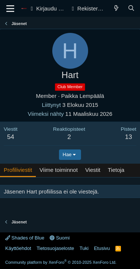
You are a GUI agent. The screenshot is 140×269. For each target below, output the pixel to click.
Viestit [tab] (92, 170)
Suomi (59, 238)
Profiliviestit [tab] (18, 170)
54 (10, 136)
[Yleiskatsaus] (116, 8)
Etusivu (102, 248)
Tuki (84, 248)
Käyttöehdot (18, 248)
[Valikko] (10, 8)
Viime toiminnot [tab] (59, 170)
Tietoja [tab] (116, 170)
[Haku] (131, 8)
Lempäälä (92, 96)
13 (128, 136)
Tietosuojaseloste (55, 248)
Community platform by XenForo (60, 262)
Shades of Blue (24, 238)
